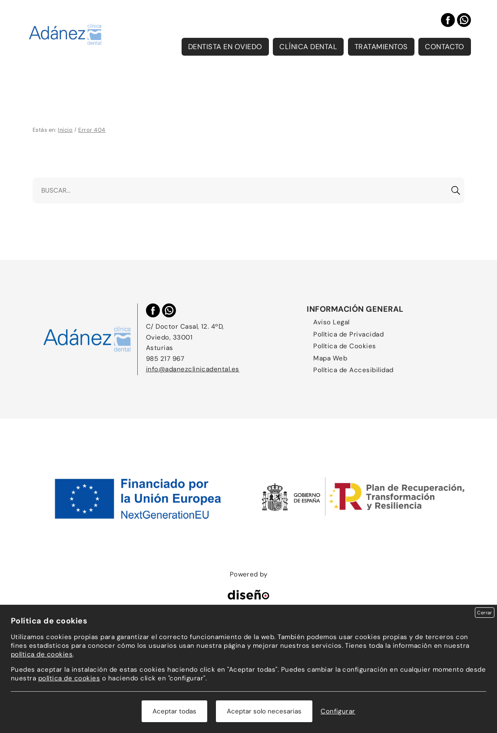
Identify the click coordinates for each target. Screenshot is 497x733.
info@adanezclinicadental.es (192, 369)
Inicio (65, 129)
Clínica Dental (308, 46)
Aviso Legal (331, 322)
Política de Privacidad (348, 334)
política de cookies (42, 654)
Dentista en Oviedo (225, 46)
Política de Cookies (344, 346)
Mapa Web (330, 358)
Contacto (444, 46)
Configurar (338, 711)
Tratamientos (381, 46)
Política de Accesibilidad (353, 370)
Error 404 (91, 129)
